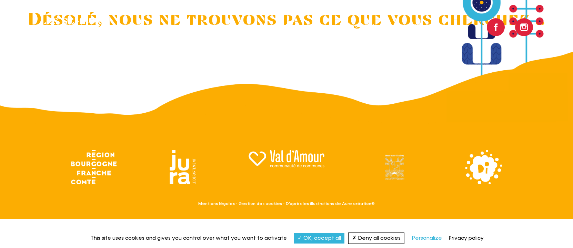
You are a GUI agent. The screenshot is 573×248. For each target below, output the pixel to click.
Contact (429, 27)
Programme (188, 27)
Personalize (427, 238)
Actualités (302, 27)
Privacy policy (466, 238)
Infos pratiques (367, 27)
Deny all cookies (376, 238)
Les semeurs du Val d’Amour (81, 27)
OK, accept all (319, 238)
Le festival (246, 27)
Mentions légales (216, 203)
